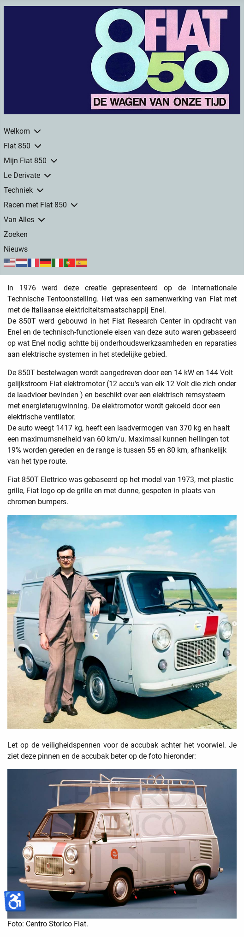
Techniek (18, 190)
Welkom (17, 131)
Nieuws (16, 249)
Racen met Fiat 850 (35, 204)
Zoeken (16, 234)
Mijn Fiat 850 (25, 160)
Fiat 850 (17, 145)
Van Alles (19, 219)
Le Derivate (22, 175)
